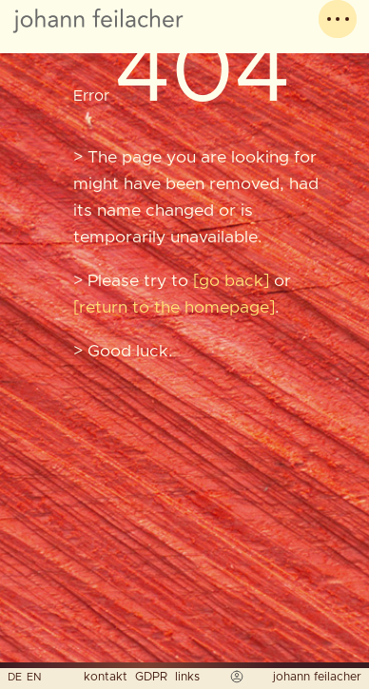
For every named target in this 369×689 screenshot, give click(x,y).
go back (231, 281)
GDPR (151, 677)
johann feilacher (317, 677)
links (187, 677)
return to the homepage (174, 307)
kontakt (105, 677)
